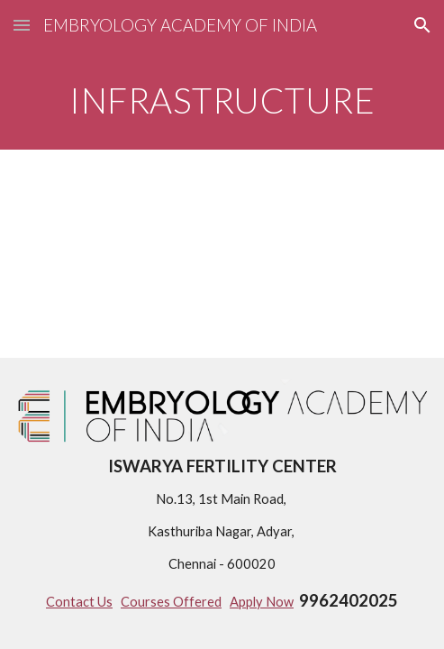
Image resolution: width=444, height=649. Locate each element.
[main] (222, 100)
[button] (21, 25)
